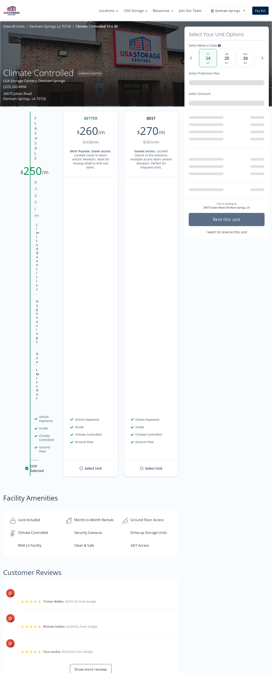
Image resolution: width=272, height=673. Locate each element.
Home (224, 616)
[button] (12, 632)
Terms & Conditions (184, 649)
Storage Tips (178, 616)
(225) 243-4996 (14, 86)
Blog (171, 658)
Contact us (200, 560)
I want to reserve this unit (226, 230)
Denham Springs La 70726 (50, 26)
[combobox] (227, 83)
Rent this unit (226, 218)
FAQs (172, 633)
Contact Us (228, 633)
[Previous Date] (191, 58)
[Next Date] (262, 58)
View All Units (14, 26)
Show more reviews (90, 431)
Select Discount (209, 94)
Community (228, 650)
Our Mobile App (180, 641)
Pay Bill (260, 11)
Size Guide (176, 624)
